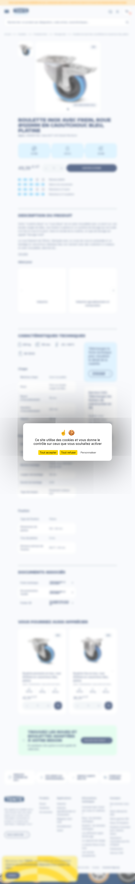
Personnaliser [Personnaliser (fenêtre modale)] (88, 452)
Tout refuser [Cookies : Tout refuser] (68, 452)
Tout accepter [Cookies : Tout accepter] (48, 452)
